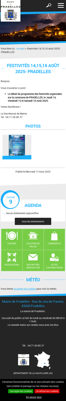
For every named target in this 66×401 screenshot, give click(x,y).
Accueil (20, 48)
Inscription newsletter (33, 266)
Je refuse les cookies (47, 391)
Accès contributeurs (54, 266)
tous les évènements (33, 221)
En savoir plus (34, 397)
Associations (11, 264)
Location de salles (33, 245)
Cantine (11, 243)
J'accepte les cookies (20, 391)
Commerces (54, 243)
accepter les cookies (25, 288)
